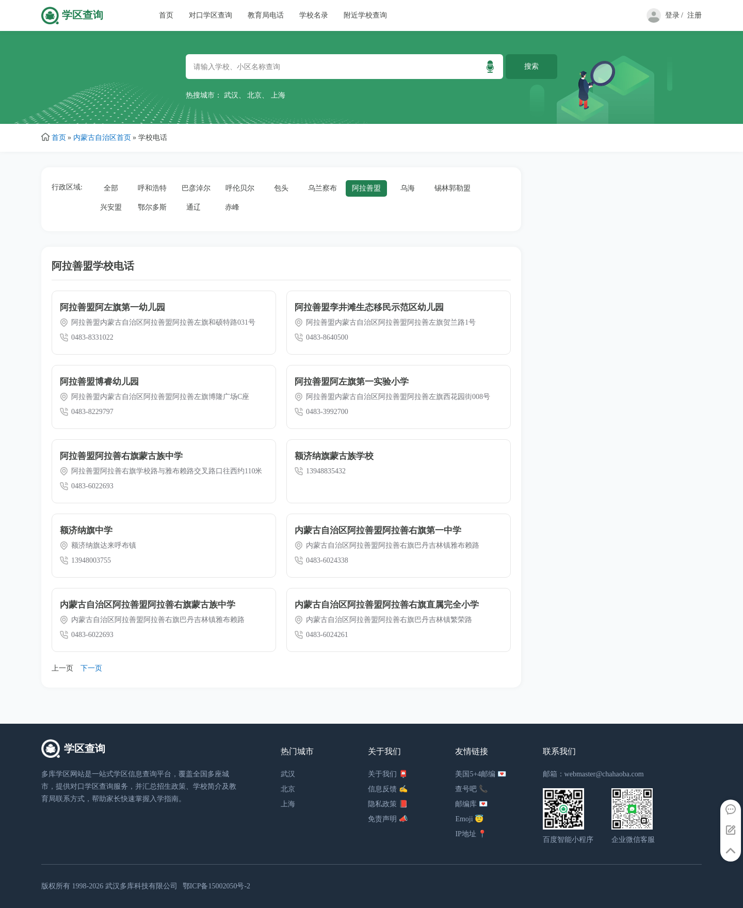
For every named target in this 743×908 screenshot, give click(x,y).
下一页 (91, 668)
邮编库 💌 (471, 804)
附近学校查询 (365, 15)
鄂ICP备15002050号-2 (216, 886)
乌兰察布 (322, 188)
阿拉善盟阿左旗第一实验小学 (352, 382)
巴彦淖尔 (196, 188)
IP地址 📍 (471, 834)
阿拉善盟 (366, 188)
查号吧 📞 (471, 789)
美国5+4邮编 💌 (480, 774)
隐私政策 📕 (388, 804)
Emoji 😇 (469, 819)
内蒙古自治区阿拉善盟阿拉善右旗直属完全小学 (387, 605)
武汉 (231, 95)
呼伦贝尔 (239, 188)
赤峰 (232, 207)
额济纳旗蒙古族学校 (334, 456)
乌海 (407, 188)
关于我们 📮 (388, 774)
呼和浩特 (152, 188)
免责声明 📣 (388, 819)
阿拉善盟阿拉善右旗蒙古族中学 (121, 456)
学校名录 (313, 15)
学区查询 (82, 15)
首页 (166, 15)
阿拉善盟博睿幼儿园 (99, 382)
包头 (281, 188)
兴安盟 (111, 207)
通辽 (193, 207)
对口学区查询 (210, 15)
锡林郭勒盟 (452, 188)
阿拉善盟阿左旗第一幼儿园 (112, 307)
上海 (278, 95)
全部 (111, 188)
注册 (694, 15)
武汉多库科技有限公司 (141, 886)
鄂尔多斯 (152, 207)
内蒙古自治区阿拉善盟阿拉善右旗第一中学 (378, 530)
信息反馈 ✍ (388, 789)
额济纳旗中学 (86, 530)
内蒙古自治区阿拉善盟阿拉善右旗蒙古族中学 (147, 605)
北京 (254, 95)
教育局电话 (266, 15)
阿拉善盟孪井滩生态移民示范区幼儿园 (369, 307)
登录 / (674, 15)
